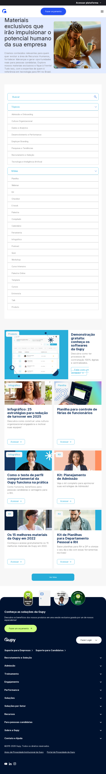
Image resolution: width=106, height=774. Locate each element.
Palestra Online (18, 273)
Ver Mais (53, 577)
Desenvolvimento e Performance (26, 135)
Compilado (16, 219)
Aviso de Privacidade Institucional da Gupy (24, 752)
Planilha (15, 178)
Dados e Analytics (20, 128)
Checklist (16, 199)
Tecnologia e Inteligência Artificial (27, 162)
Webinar (15, 185)
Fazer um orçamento (20, 628)
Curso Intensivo (19, 266)
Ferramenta (17, 233)
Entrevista (16, 293)
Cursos (15, 287)
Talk (13, 300)
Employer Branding (20, 141)
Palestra (15, 212)
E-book (15, 206)
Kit (13, 192)
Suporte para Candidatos (51, 650)
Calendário (16, 226)
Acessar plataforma (89, 2)
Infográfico (17, 239)
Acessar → (16, 441)
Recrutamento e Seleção (23, 155)
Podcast (15, 246)
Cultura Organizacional (22, 121)
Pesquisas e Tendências (22, 148)
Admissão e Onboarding (22, 114)
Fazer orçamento (53, 11)
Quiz (14, 253)
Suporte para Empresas (18, 650)
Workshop (16, 260)
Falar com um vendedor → (80, 371)
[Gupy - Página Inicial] (4, 11)
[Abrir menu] (102, 11)
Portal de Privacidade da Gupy (61, 752)
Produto (15, 307)
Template (16, 280)
